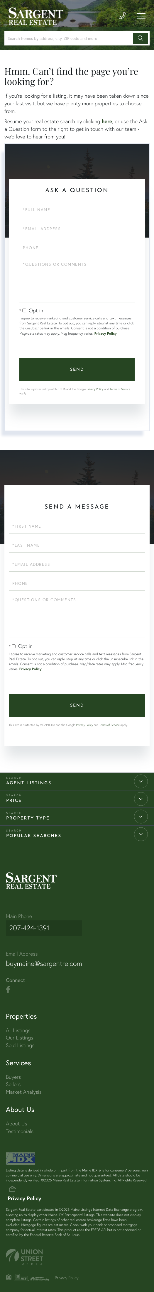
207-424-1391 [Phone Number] (28, 926)
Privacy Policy (105, 333)
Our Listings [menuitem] (19, 1033)
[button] (140, 38)
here (106, 121)
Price (14, 801)
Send (77, 370)
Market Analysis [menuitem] (24, 1088)
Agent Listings (28, 783)
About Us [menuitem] (16, 1119)
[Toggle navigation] (140, 18)
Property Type (28, 818)
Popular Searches (33, 836)
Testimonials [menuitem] (19, 1127)
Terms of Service (120, 389)
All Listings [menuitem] (18, 1026)
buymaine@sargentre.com (47, 959)
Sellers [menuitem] (13, 1080)
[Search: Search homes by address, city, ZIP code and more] (69, 38)
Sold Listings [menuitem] (20, 1041)
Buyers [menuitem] (13, 1073)
